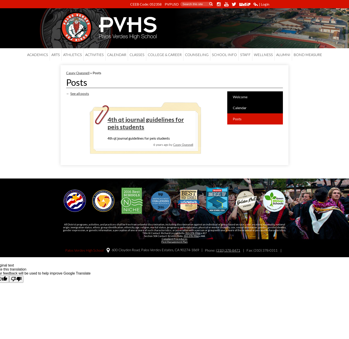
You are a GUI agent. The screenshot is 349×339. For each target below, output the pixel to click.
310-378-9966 (192, 233)
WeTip (244, 4)
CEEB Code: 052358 (146, 4)
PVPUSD (172, 4)
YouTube (226, 4)
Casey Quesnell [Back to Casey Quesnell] (77, 73)
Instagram (219, 4)
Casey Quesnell (183, 144)
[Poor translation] (16, 279)
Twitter (234, 4)
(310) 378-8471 (228, 250)
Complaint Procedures (174, 238)
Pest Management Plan (174, 241)
